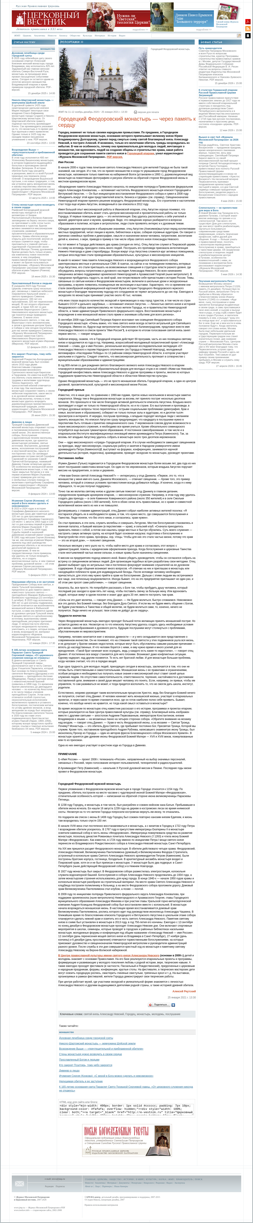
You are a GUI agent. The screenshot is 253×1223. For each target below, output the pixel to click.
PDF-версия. (115, 156)
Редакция (49, 1186)
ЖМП (17, 35)
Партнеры (107, 1186)
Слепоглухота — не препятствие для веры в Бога (218, 209)
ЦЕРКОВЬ (102, 1179)
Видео (122, 35)
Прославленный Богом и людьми (32, 283)
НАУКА (162, 1179)
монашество (47, 49)
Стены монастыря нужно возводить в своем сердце (90, 1054)
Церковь (27, 35)
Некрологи (149, 1183)
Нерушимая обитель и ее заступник (33, 582)
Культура (87, 35)
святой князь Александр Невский (104, 1014)
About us (89, 1186)
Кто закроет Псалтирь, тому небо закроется (85, 1065)
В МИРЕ (140, 1179)
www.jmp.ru (19, 1207)
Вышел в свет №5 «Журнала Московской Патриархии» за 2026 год (218, 140)
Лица (97, 1186)
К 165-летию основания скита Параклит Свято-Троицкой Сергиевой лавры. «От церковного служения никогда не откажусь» (32, 654)
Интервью (100, 35)
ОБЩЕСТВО (115, 1179)
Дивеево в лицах (22, 422)
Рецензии (160, 1183)
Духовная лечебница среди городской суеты (28, 54)
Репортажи (136, 1183)
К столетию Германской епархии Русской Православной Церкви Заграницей (218, 93)
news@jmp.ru (58, 1179)
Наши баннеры (121, 1186)
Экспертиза (179, 1183)
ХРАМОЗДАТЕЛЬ (184, 1179)
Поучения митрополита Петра (216, 281)
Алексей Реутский (184, 991)
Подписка (60, 1186)
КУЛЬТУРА (151, 1179)
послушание (172, 1014)
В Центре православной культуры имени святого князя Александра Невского (108, 955)
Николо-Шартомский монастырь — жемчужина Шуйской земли (33, 101)
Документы (124, 1183)
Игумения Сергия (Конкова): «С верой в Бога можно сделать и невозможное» (30, 503)
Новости (52, 35)
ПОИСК (198, 1179)
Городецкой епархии (140, 153)
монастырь (143, 1014)
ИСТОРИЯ (128, 1179)
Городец (130, 1014)
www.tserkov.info (21, 1210)
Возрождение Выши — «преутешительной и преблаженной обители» (33, 152)
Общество (75, 35)
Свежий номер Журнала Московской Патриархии (227, 24)
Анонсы (63, 35)
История (112, 35)
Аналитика (39, 35)
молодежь (158, 1014)
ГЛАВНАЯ (90, 1179)
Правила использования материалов (101, 1205)
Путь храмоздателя (210, 48)
